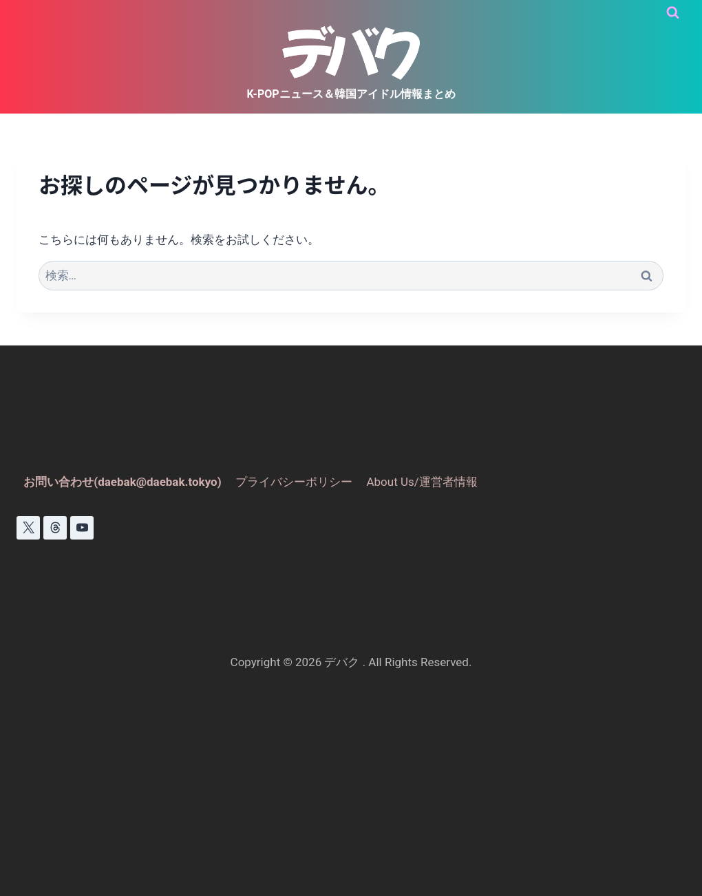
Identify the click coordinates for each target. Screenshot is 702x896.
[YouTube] (82, 528)
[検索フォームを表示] (672, 12)
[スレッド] (55, 528)
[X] (28, 528)
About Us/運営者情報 (421, 482)
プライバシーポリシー (293, 482)
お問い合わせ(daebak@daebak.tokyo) (122, 482)
